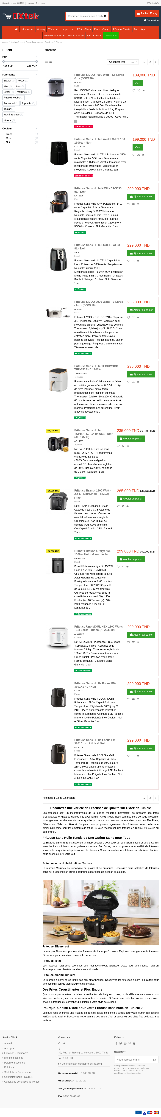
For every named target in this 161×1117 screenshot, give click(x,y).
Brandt (77, 501)
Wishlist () (152, 3)
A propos (9, 1048)
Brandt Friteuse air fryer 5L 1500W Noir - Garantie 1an (92, 552)
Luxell (77, 150)
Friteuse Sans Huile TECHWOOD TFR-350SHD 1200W (96, 368)
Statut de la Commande (17, 1072)
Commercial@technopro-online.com (82, 1063)
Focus (77, 694)
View (137, 83)
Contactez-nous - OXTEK (13, 3)
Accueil (8, 1043)
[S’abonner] (154, 1059)
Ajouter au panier (141, 196)
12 (133, 62)
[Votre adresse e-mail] (132, 1059)
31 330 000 (68, 1058)
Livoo (76, 86)
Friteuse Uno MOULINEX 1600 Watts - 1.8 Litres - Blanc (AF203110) (98, 628)
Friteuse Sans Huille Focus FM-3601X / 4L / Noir (95, 685)
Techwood (78, 377)
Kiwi (76, 199)
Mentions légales (13, 1057)
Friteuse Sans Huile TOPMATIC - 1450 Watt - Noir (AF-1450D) (93, 434)
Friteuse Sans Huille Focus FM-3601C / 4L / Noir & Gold (95, 741)
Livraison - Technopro (36, 3)
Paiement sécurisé (14, 1062)
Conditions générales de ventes (21, 1081)
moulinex (78, 637)
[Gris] (75, 121)
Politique (9, 1067)
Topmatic (78, 444)
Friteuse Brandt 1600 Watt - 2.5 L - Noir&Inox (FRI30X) (92, 492)
